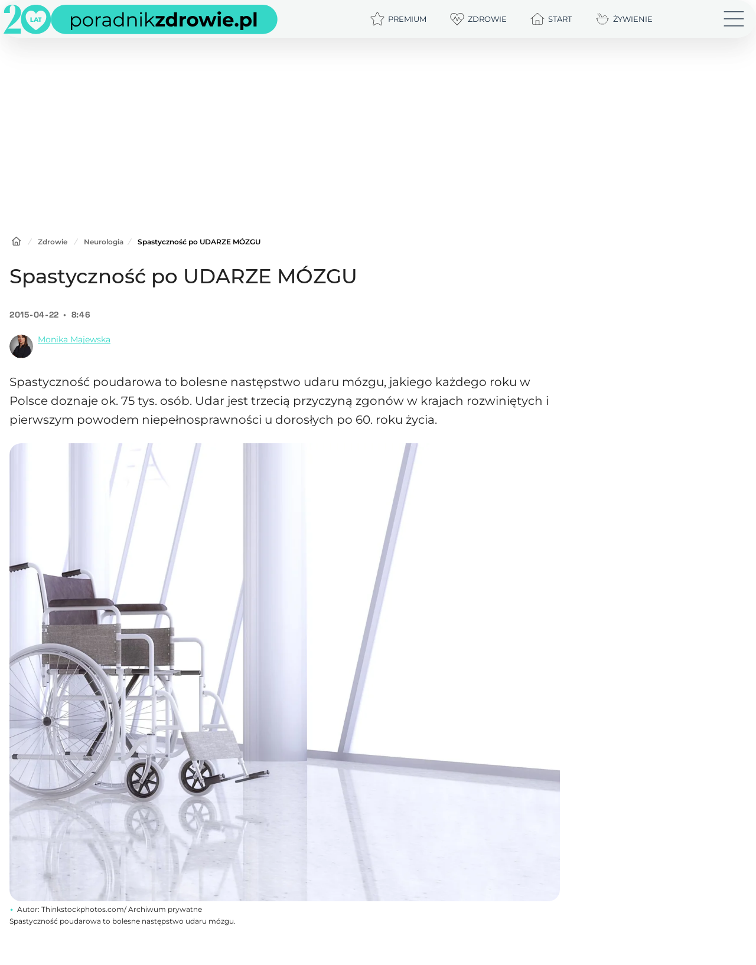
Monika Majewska (74, 339)
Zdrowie (52, 241)
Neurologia (103, 241)
